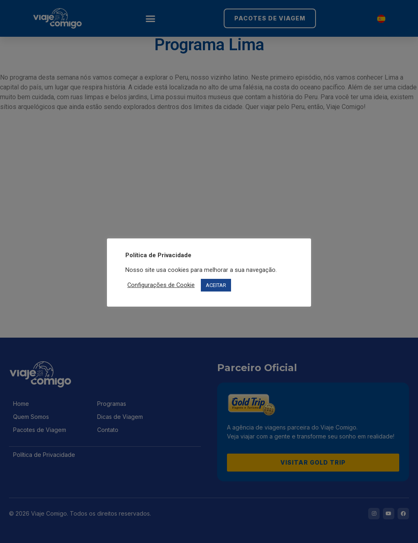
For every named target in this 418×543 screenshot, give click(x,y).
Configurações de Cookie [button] (161, 285)
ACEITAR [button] (216, 285)
